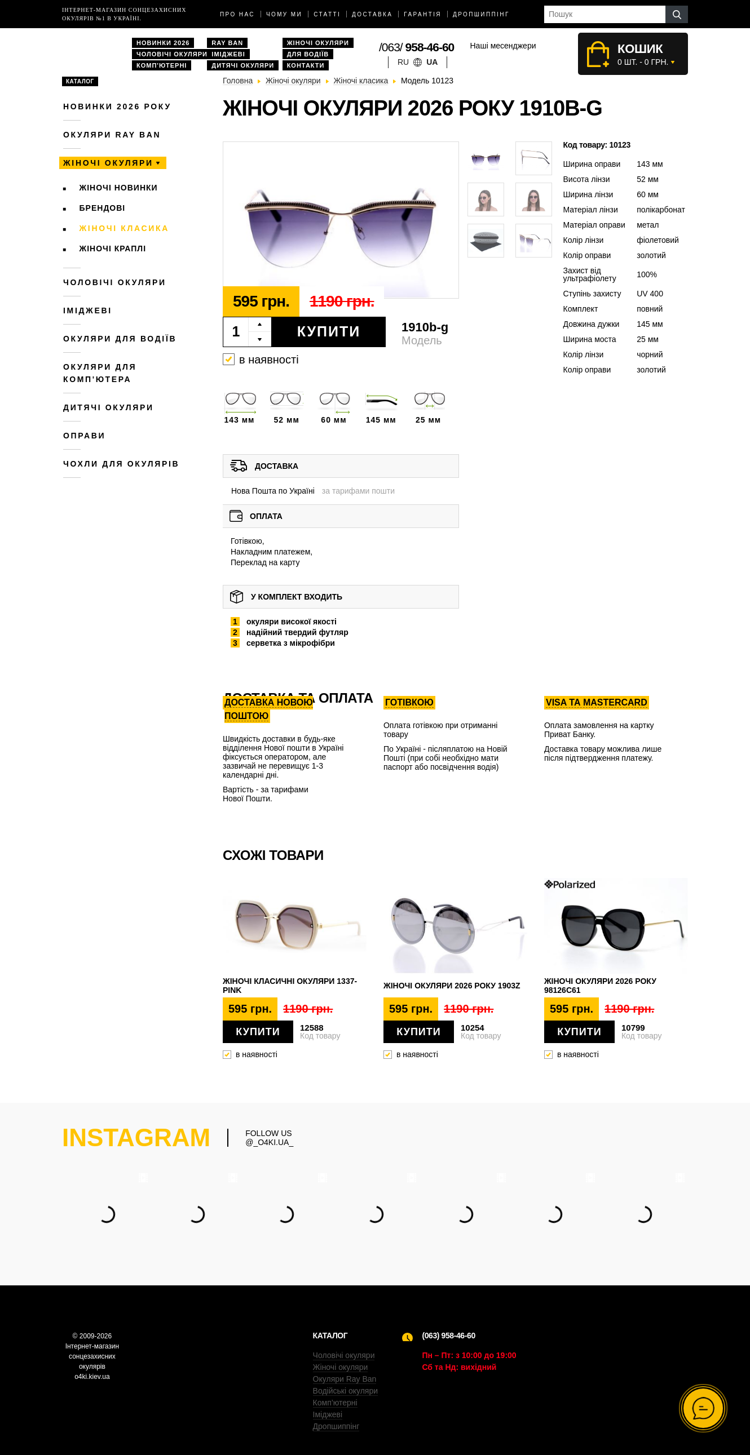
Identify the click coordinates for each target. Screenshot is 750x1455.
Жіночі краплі (113, 248)
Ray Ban (227, 42)
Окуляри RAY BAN (112, 134)
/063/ (416, 47)
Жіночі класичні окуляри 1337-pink (290, 986)
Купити (329, 331)
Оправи (84, 435)
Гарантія (423, 14)
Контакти (306, 65)
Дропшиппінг (481, 14)
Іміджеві (228, 54)
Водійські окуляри (345, 1390)
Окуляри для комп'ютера (99, 373)
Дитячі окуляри (242, 65)
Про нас (237, 14)
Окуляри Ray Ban (345, 1378)
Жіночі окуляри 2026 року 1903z (451, 985)
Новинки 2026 (162, 42)
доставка (372, 14)
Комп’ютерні (335, 1402)
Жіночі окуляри (318, 42)
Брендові (103, 207)
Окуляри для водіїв (120, 338)
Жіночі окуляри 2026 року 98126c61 (600, 986)
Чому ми (284, 14)
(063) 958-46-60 (448, 1335)
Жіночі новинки (119, 187)
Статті (327, 14)
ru (403, 61)
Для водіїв (308, 54)
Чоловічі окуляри (172, 54)
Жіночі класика (124, 228)
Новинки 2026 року (117, 106)
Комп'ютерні (161, 65)
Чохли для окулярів (121, 463)
